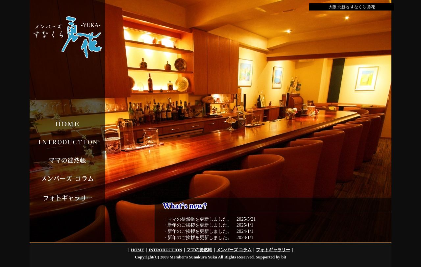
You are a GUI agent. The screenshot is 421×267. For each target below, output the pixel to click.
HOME (137, 250)
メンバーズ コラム (234, 250)
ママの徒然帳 (181, 219)
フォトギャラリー (273, 250)
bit (283, 257)
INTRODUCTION (165, 250)
